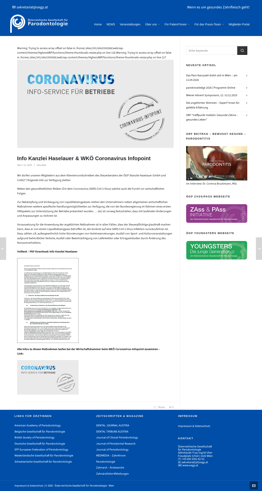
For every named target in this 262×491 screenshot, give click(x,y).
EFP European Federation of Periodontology (41, 449)
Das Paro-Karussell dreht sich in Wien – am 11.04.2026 (211, 77)
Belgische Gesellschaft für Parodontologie (40, 431)
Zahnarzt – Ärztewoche (110, 467)
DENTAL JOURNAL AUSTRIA (112, 425)
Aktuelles (41, 165)
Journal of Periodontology (112, 449)
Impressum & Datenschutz (194, 426)
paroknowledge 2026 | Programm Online (210, 88)
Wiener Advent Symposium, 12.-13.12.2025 (211, 95)
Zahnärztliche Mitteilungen (112, 473)
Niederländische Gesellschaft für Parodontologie (44, 455)
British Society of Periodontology (35, 437)
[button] (242, 50)
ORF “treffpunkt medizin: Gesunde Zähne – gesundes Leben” (212, 117)
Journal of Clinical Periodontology (117, 437)
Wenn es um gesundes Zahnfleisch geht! (218, 7)
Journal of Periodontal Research (116, 443)
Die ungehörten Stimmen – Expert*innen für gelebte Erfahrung (213, 105)
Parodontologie (105, 461)
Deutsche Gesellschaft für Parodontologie (40, 443)
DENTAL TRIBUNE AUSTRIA (112, 431)
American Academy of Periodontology (38, 425)
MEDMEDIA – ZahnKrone (111, 455)
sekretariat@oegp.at (30, 7)
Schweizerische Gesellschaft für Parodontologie (43, 461)
